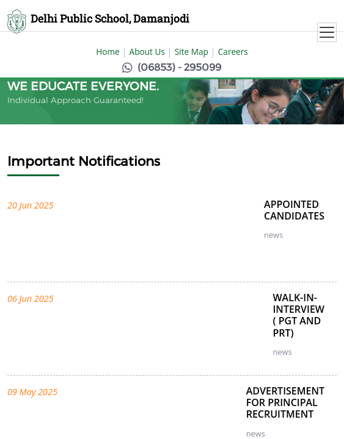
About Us (147, 51)
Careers (233, 51)
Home (107, 51)
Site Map (191, 51)
